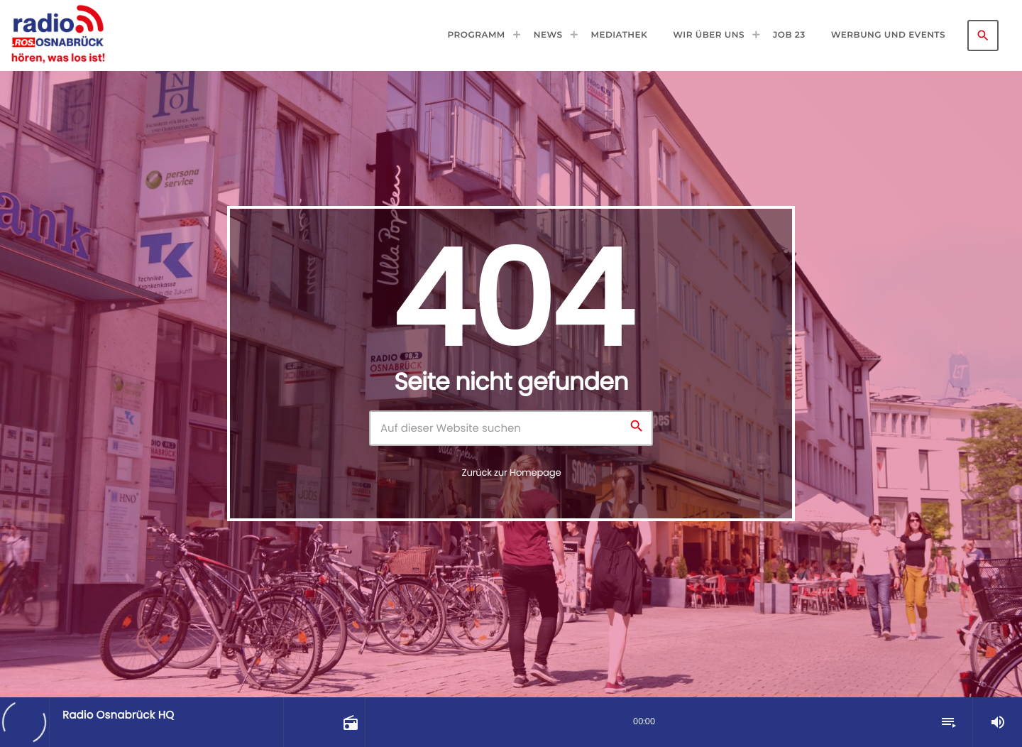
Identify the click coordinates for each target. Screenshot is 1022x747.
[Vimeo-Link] (58, 35)
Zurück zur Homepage (511, 472)
